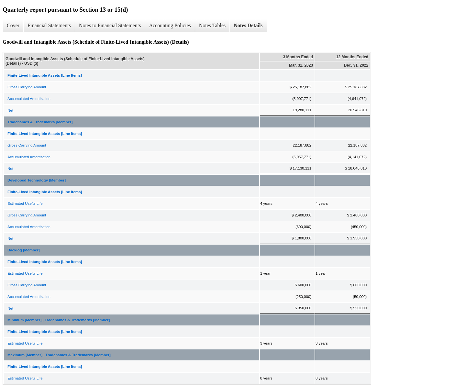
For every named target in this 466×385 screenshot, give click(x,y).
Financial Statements (49, 25)
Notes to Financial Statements (110, 25)
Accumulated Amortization (28, 99)
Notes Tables (212, 25)
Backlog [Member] (23, 250)
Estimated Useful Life (25, 203)
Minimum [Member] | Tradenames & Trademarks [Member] (58, 320)
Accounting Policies (170, 25)
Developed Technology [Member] (36, 180)
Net (10, 110)
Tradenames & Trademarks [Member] (39, 122)
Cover (13, 25)
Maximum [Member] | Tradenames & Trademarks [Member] (59, 355)
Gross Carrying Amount (26, 87)
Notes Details (248, 25)
